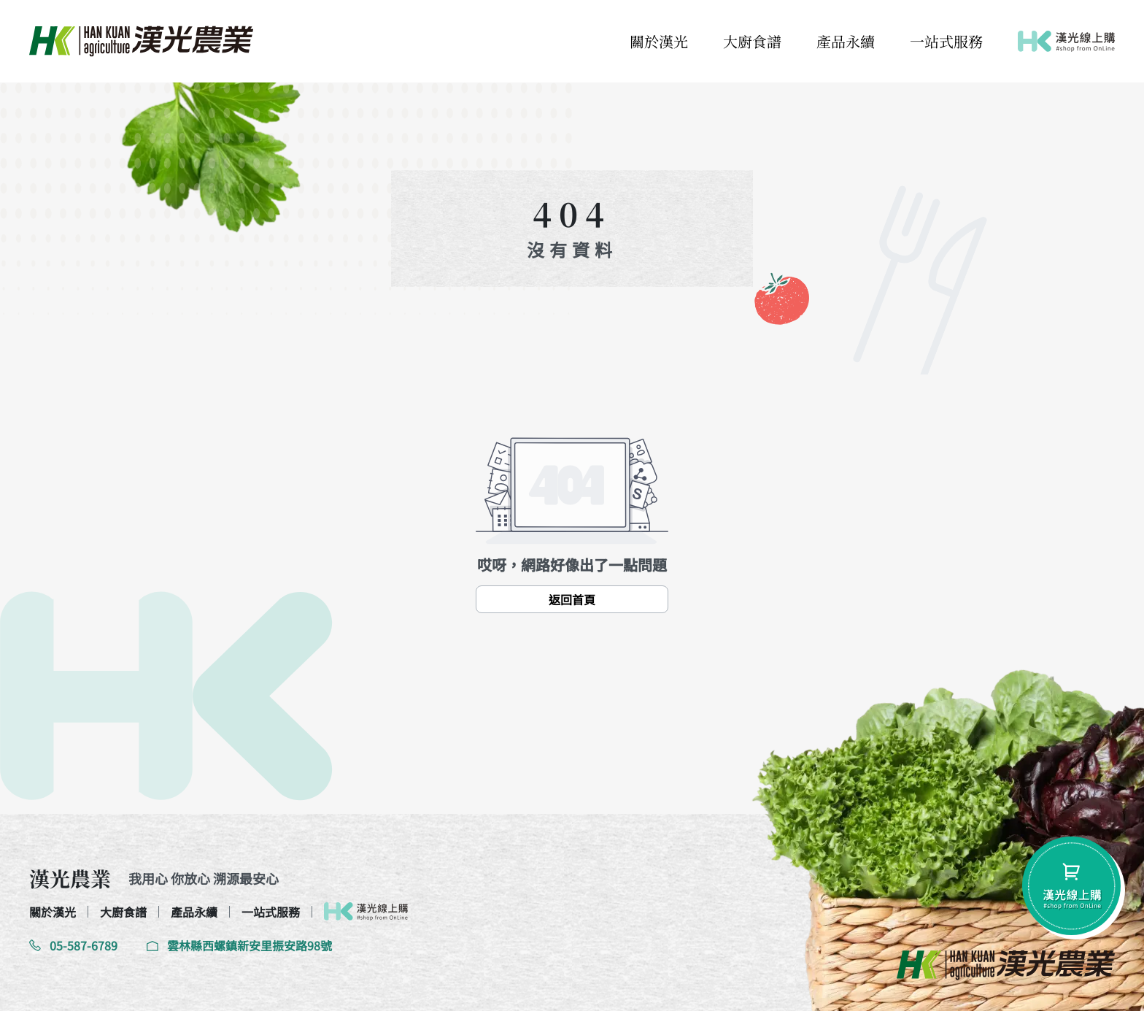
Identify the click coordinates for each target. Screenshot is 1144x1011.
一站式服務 (946, 41)
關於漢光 (659, 41)
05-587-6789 (73, 945)
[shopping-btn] (1071, 886)
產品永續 (845, 41)
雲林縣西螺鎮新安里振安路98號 (239, 945)
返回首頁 (572, 599)
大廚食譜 (752, 41)
